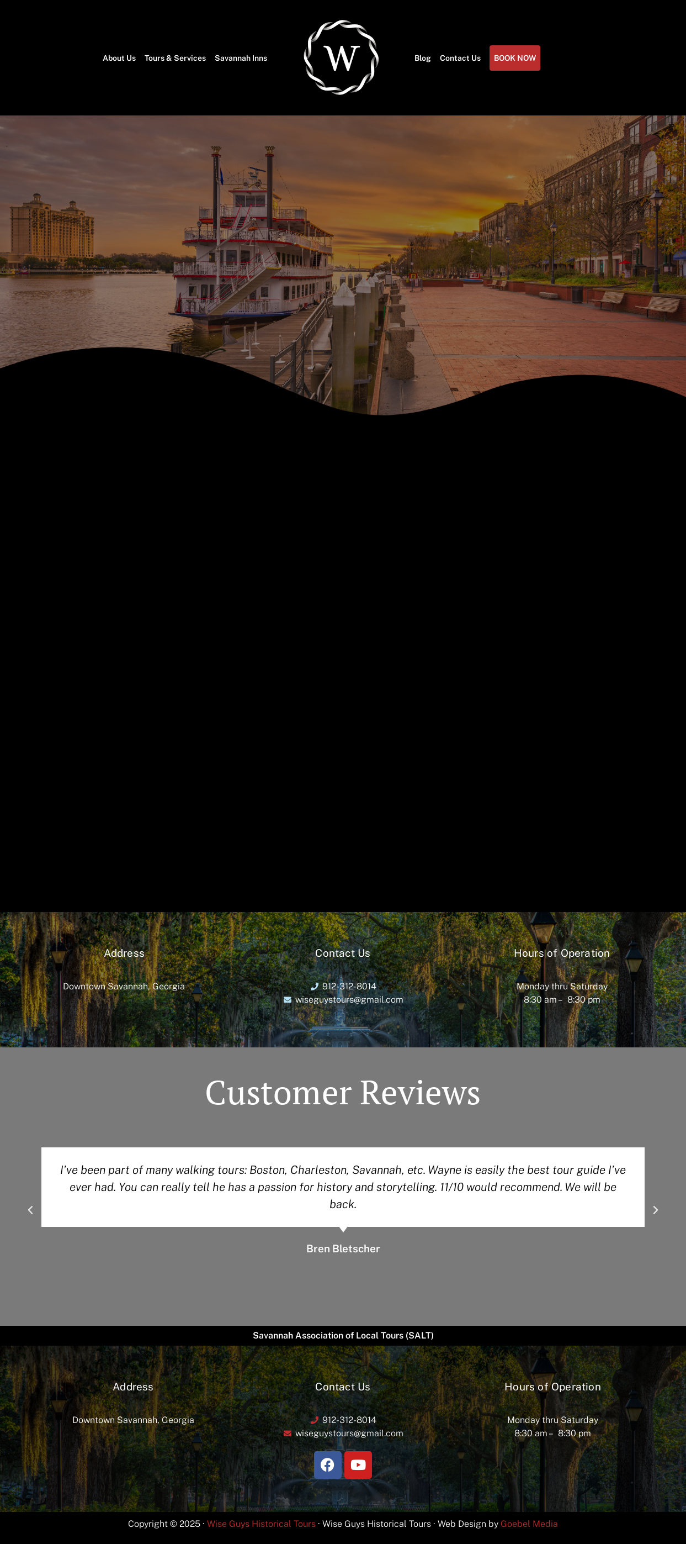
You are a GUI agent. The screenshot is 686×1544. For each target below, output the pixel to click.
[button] (30, 1210)
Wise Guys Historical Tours (261, 1524)
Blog (422, 58)
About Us (119, 58)
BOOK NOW (515, 58)
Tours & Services (175, 58)
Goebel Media (529, 1524)
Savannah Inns (241, 58)
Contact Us (460, 58)
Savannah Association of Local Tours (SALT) (343, 1335)
